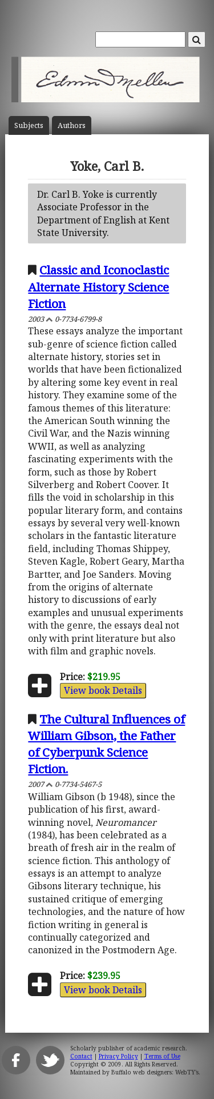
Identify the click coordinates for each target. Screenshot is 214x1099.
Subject (28, 125)
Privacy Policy (118, 1056)
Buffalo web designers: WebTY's (155, 1072)
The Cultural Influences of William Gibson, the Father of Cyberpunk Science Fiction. (106, 744)
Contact (81, 1056)
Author (72, 125)
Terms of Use (162, 1056)
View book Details (103, 690)
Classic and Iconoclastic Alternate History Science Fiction (98, 286)
